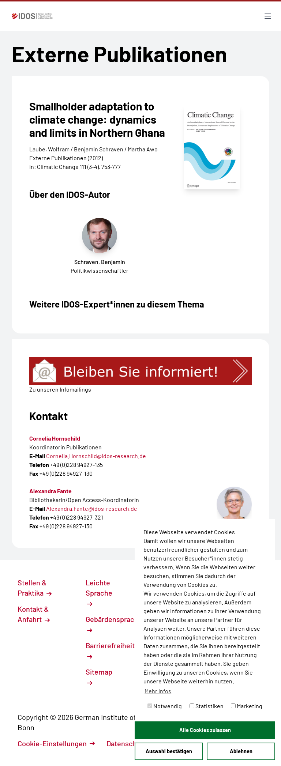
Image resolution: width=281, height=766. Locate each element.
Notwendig (164, 705)
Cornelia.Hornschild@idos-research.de (96, 455)
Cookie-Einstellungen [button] (56, 743)
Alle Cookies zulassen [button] (205, 730)
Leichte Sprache (99, 592)
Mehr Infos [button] (158, 690)
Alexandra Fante (50, 490)
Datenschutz (130, 743)
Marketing (246, 705)
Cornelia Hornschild (54, 438)
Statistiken (207, 705)
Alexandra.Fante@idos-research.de (91, 508)
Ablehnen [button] (241, 751)
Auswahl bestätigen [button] (169, 751)
